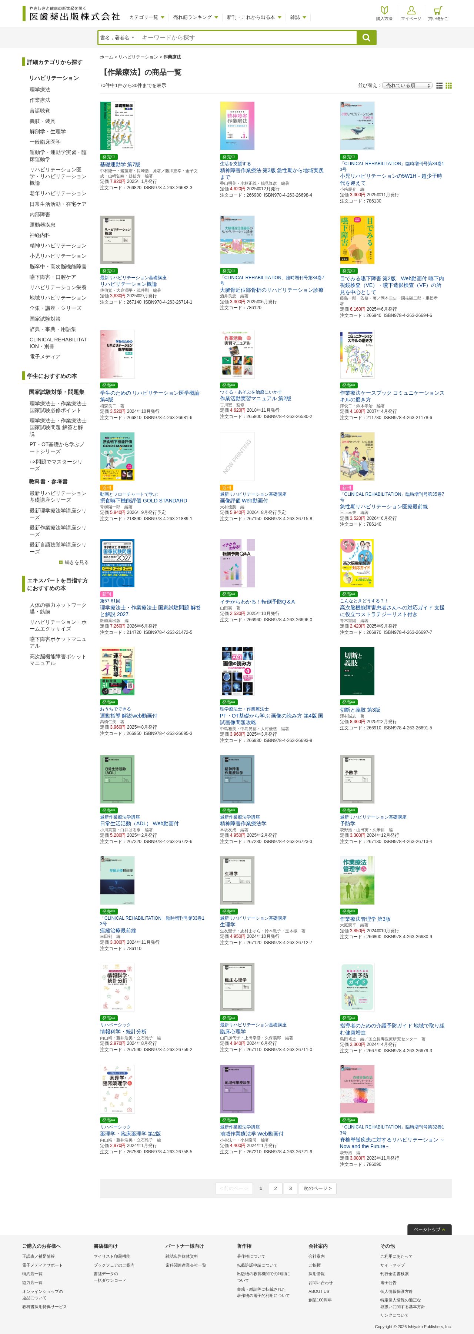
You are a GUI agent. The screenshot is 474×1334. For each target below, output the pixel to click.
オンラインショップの (56, 1295)
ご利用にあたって (396, 1256)
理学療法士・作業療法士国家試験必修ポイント (58, 407)
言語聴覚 (40, 111)
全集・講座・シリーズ (55, 308)
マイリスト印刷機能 (112, 1256)
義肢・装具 (43, 121)
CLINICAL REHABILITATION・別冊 (58, 343)
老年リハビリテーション (58, 193)
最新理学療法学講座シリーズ (58, 514)
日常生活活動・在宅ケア (58, 204)
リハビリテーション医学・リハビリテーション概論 (58, 176)
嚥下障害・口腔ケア (53, 277)
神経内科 (40, 235)
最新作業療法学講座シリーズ (58, 531)
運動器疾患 (43, 225)
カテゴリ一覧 (143, 17)
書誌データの (127, 1277)
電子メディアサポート (42, 1265)
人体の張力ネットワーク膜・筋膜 (58, 608)
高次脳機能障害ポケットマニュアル (58, 659)
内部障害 (40, 214)
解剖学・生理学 (48, 131)
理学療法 (40, 90)
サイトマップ (392, 1265)
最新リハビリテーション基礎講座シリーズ (58, 496)
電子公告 (388, 1282)
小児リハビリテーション (58, 256)
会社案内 (316, 1256)
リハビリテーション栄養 (58, 287)
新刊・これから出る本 (251, 17)
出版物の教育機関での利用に (271, 1277)
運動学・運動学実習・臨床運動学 (58, 155)
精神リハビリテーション (58, 245)
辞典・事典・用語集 (53, 329)
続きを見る (77, 562)
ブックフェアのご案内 (114, 1265)
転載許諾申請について (257, 1265)
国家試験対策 (45, 319)
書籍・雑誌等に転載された (271, 1293)
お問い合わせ (320, 1282)
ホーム (106, 57)
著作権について (251, 1256)
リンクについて (394, 1315)
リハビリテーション (138, 57)
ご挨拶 (314, 1265)
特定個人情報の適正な (414, 1304)
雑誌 (295, 17)
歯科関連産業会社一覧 (186, 1265)
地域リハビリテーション (58, 298)
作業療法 (40, 100)
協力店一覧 (32, 1282)
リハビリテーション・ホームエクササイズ (58, 625)
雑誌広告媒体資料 (182, 1256)
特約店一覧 (32, 1273)
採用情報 (316, 1273)
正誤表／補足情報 (38, 1256)
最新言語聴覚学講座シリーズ (58, 548)
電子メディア (45, 357)
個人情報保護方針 (396, 1291)
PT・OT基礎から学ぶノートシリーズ (57, 447)
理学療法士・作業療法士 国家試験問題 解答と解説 (58, 427)
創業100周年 (319, 1300)
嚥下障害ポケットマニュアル (58, 642)
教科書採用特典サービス (44, 1306)
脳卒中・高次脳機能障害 (58, 267)
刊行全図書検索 (394, 1273)
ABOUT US (318, 1291)
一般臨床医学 (45, 142)
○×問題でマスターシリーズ (56, 465)
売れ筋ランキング (192, 17)
